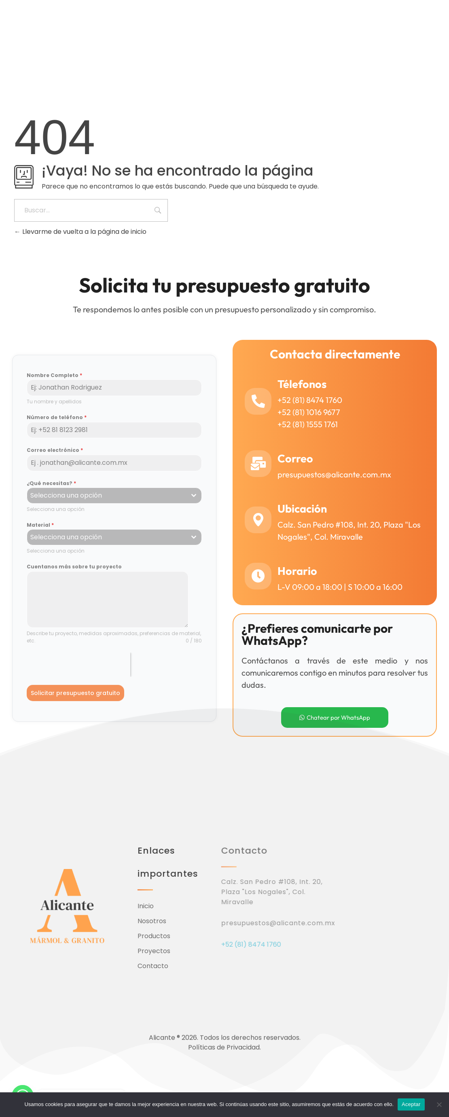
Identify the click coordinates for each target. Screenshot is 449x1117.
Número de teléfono (57, 421)
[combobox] (114, 500)
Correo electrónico (55, 454)
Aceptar (411, 1104)
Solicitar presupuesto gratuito (75, 697)
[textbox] (106, 499)
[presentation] (78, 669)
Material (40, 529)
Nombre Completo (54, 379)
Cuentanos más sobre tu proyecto (74, 570)
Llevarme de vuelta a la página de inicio (80, 231)
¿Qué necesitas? (51, 486)
